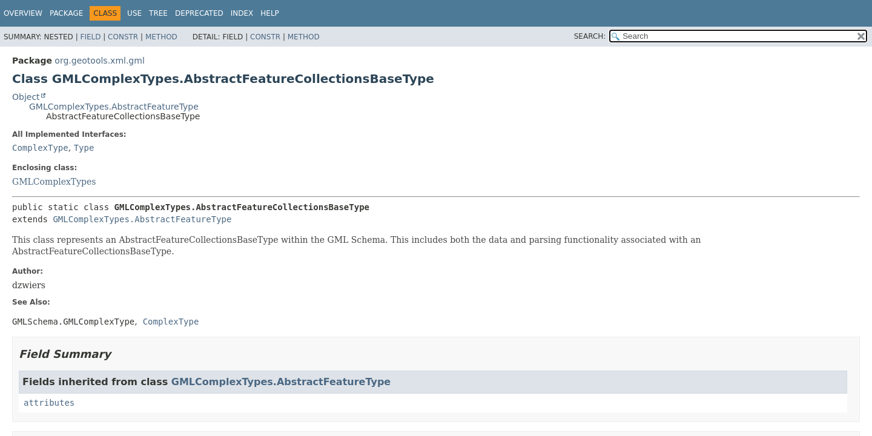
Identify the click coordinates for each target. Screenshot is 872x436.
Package (66, 13)
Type (84, 148)
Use (134, 13)
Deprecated (199, 13)
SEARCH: (590, 36)
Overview (23, 13)
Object (26, 97)
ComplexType (40, 148)
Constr (123, 37)
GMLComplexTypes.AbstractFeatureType (114, 106)
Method (161, 37)
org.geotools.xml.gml (99, 60)
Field (90, 37)
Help (269, 13)
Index (242, 13)
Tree (158, 13)
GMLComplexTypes (54, 182)
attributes (49, 403)
